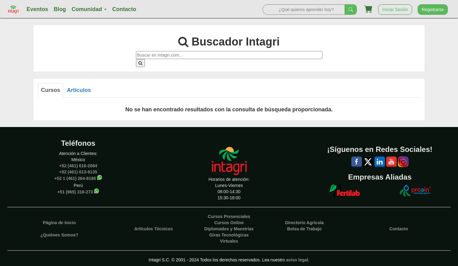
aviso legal (297, 259)
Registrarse (433, 9)
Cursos (50, 90)
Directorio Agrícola (304, 222)
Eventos (37, 9)
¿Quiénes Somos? (59, 234)
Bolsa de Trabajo (304, 228)
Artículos (79, 90)
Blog (60, 9)
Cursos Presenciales (229, 216)
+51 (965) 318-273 (75, 191)
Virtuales (229, 241)
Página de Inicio (59, 222)
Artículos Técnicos (153, 228)
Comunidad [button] (89, 9)
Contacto (124, 9)
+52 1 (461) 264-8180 (75, 178)
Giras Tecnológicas (229, 234)
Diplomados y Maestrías (229, 228)
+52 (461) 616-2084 (78, 165)
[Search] (304, 9)
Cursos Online (229, 222)
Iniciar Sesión (395, 9)
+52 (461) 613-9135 (78, 171)
